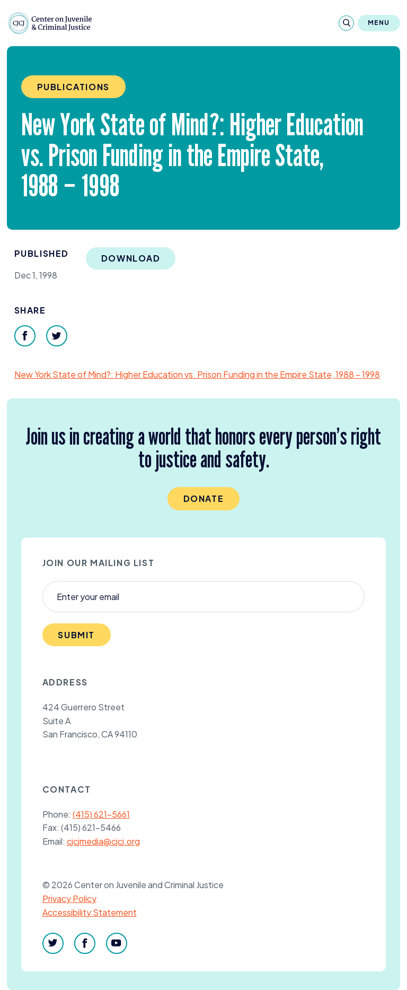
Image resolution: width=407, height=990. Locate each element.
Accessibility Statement (89, 912)
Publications (73, 86)
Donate (203, 498)
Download (131, 258)
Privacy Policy (69, 898)
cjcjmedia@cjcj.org (103, 841)
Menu (379, 23)
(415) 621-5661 (101, 814)
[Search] (346, 23)
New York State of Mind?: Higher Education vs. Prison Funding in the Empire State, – (197, 374)
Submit (76, 634)
